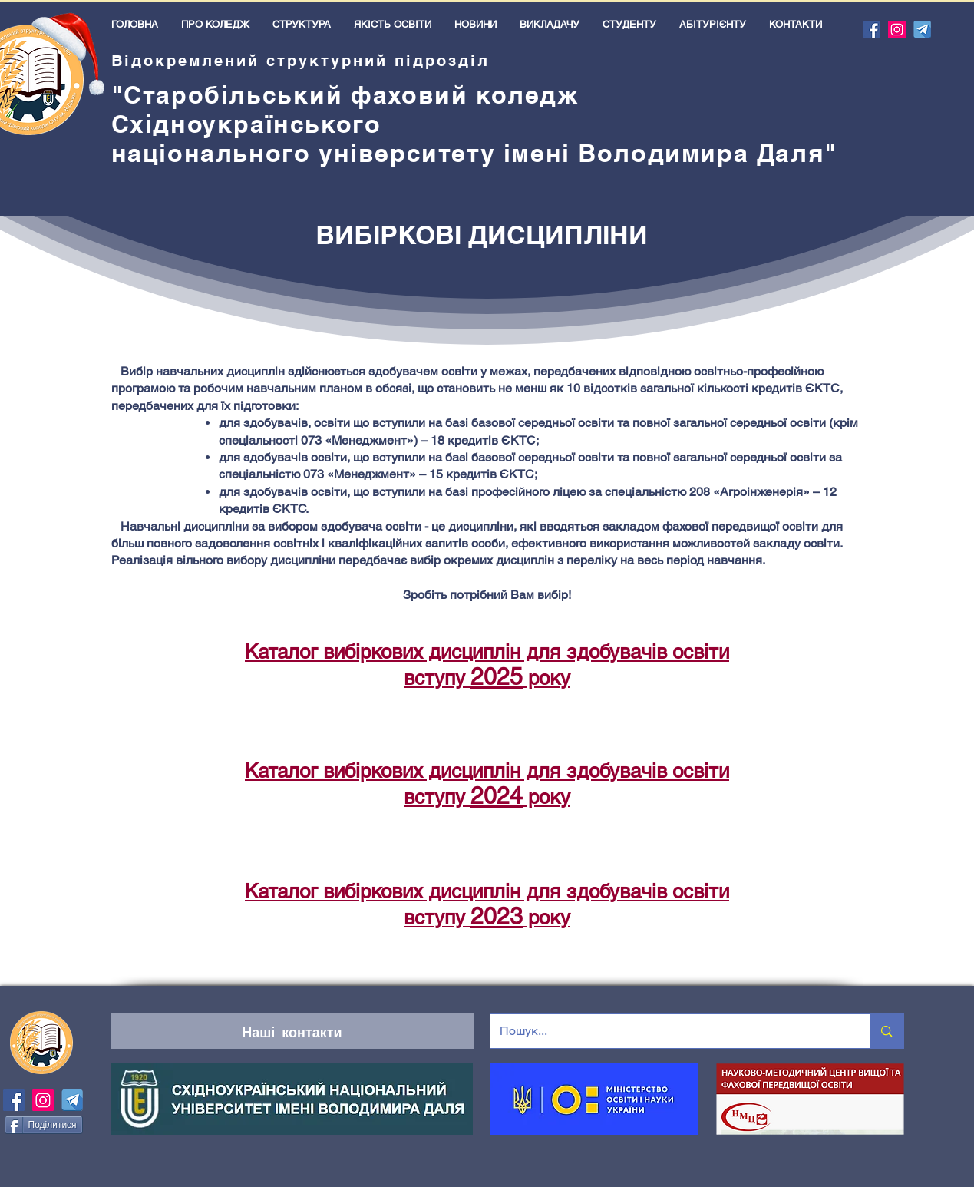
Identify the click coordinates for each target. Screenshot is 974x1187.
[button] (215, 24)
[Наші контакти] (292, 1031)
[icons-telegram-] (922, 29)
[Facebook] (871, 29)
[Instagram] (897, 29)
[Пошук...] (669, 1031)
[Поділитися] (44, 1125)
